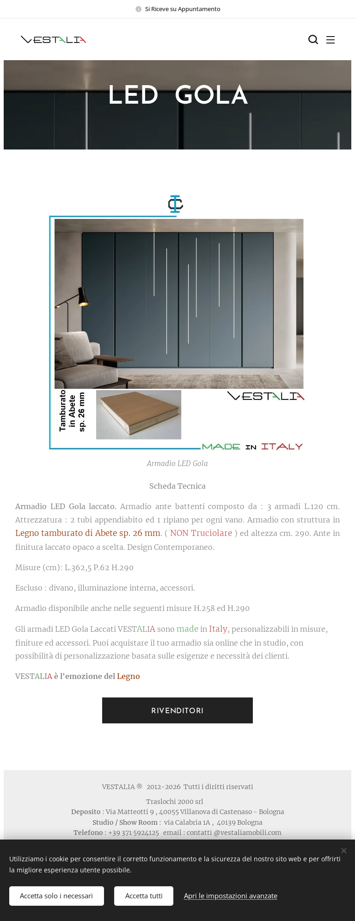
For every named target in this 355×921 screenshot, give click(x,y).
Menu (330, 39)
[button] (312, 39)
